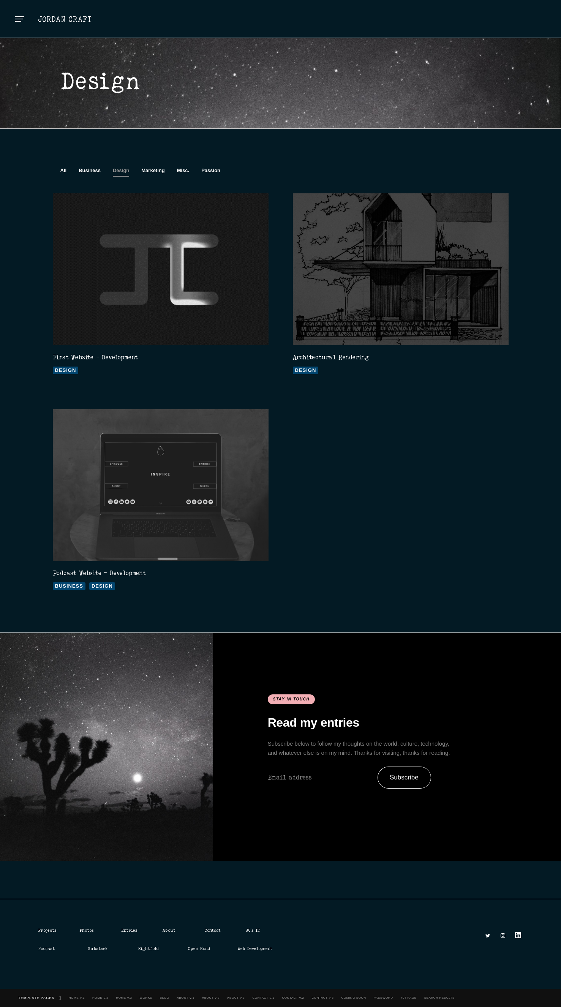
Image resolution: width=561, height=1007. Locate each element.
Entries (129, 930)
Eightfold (148, 948)
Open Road (199, 948)
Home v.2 (100, 997)
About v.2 (211, 997)
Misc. (183, 170)
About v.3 (236, 997)
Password (383, 997)
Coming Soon (353, 997)
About (169, 930)
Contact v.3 (322, 997)
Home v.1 (77, 997)
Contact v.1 (263, 997)
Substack (98, 948)
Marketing (152, 170)
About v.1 (185, 997)
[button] (20, 19)
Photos (86, 930)
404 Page (409, 997)
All (63, 170)
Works (146, 997)
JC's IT (253, 930)
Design (121, 170)
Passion (210, 170)
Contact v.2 (293, 997)
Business (90, 170)
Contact (212, 930)
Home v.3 (124, 997)
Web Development (254, 948)
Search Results (439, 997)
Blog (164, 997)
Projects (47, 930)
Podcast (46, 948)
